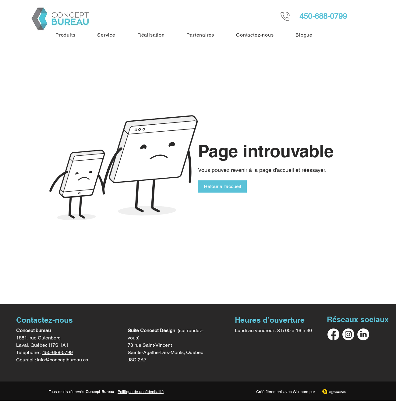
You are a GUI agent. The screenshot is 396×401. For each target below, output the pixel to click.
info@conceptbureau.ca (62, 360)
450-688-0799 (57, 352)
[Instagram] (348, 334)
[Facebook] (333, 334)
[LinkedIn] (363, 334)
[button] (65, 35)
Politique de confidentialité (141, 391)
